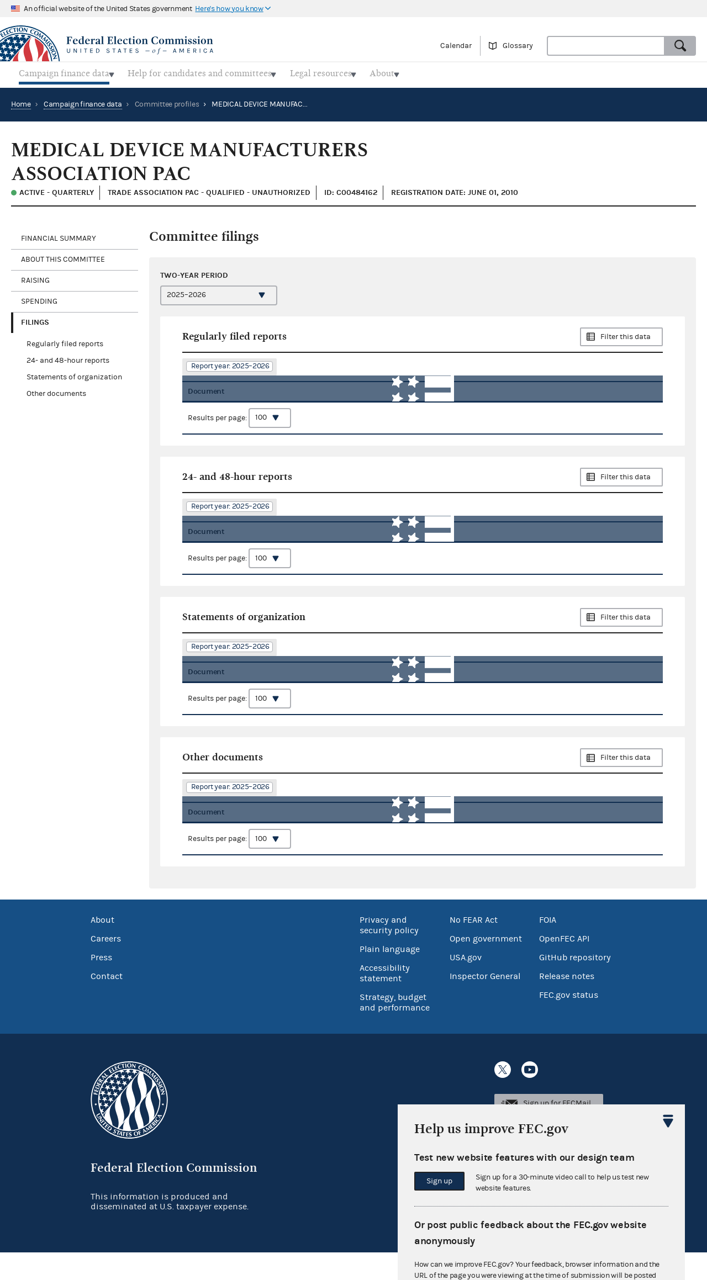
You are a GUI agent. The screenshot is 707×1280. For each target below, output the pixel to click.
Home (21, 101)
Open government (486, 966)
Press (101, 985)
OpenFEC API (564, 966)
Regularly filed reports (65, 340)
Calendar (456, 45)
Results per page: (239, 422)
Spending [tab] (39, 298)
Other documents (56, 390)
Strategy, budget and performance (395, 1030)
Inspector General (485, 1004)
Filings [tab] (35, 319)
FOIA (547, 948)
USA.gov (466, 985)
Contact (107, 1004)
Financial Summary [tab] (58, 235)
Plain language (390, 977)
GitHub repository (575, 985)
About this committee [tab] (63, 256)
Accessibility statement (385, 1001)
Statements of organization (74, 373)
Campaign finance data (83, 101)
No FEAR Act (474, 948)
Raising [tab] (35, 277)
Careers (106, 966)
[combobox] (606, 46)
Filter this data (625, 333)
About (102, 948)
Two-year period (194, 272)
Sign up (439, 1181)
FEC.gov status (568, 1023)
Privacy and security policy (389, 953)
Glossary (518, 45)
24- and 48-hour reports (68, 357)
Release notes (566, 1004)
